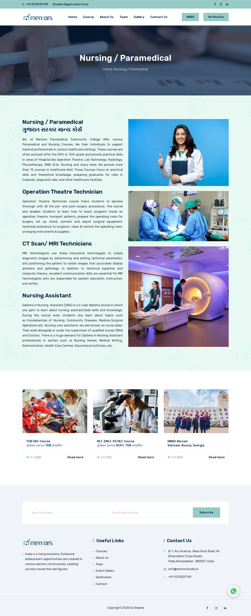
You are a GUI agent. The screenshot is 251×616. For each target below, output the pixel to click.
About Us (107, 17)
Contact (101, 584)
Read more (75, 457)
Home (72, 17)
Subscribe (206, 512)
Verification (216, 17)
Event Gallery (105, 570)
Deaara (139, 607)
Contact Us (159, 17)
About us (102, 557)
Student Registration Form (70, 4)
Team (123, 17)
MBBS (190, 17)
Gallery (139, 17)
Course (88, 17)
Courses (101, 551)
